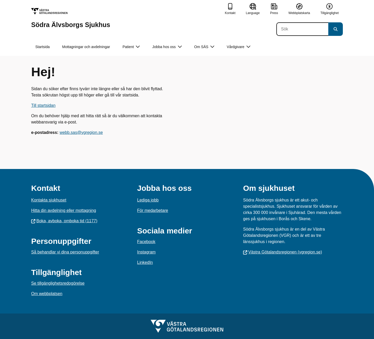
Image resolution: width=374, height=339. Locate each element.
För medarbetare (152, 210)
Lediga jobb (148, 200)
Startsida (42, 47)
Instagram (146, 252)
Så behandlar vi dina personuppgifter (65, 252)
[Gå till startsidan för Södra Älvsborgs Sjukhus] (70, 18)
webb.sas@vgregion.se (81, 132)
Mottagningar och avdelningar (86, 47)
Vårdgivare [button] (238, 47)
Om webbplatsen (46, 293)
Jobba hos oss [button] (167, 47)
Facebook (146, 241)
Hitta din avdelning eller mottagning (63, 210)
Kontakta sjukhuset (48, 200)
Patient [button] (131, 47)
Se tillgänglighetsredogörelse (57, 283)
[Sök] (302, 29)
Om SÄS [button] (204, 47)
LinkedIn (145, 262)
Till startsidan (43, 105)
